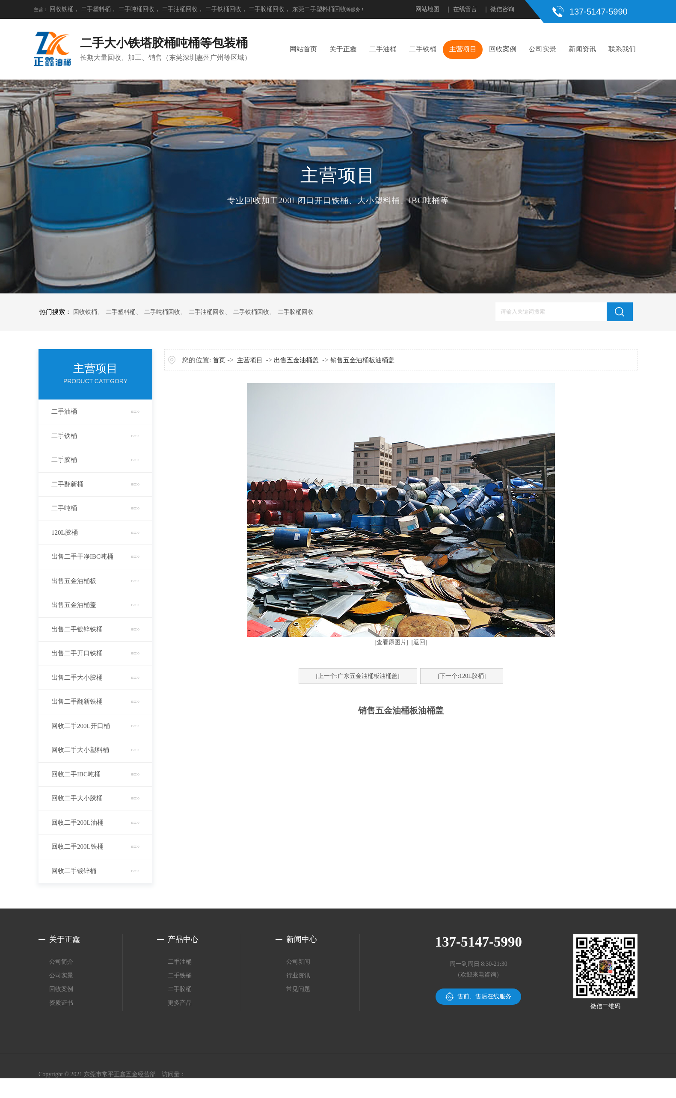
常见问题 (298, 989)
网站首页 (303, 49)
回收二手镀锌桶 (73, 870)
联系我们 (622, 49)
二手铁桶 (422, 49)
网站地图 (427, 9)
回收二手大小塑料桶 (80, 749)
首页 (219, 360)
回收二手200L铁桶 (77, 846)
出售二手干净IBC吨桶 (82, 556)
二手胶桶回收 (267, 9)
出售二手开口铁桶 (77, 653)
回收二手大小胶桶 (77, 798)
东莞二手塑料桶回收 (319, 9)
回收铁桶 (62, 9)
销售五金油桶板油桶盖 (362, 360)
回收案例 (502, 49)
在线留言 (465, 9)
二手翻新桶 (67, 484)
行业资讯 (298, 975)
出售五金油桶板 (73, 580)
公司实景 (542, 49)
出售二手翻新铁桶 (77, 701)
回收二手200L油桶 (77, 822)
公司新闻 (298, 962)
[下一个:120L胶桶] (462, 676)
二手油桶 (383, 49)
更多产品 (180, 1003)
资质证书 (61, 1003)
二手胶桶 (64, 459)
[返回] (419, 642)
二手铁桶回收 (223, 9)
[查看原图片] (391, 642)
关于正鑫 (343, 49)
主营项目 (463, 49)
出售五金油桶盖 (73, 604)
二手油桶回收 (180, 9)
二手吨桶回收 (136, 9)
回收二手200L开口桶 (80, 725)
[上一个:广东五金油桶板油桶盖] (358, 676)
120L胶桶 (64, 532)
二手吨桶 (64, 508)
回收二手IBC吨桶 (76, 774)
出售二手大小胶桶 (77, 677)
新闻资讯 (582, 49)
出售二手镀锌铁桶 (77, 629)
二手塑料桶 (96, 9)
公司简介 (61, 962)
